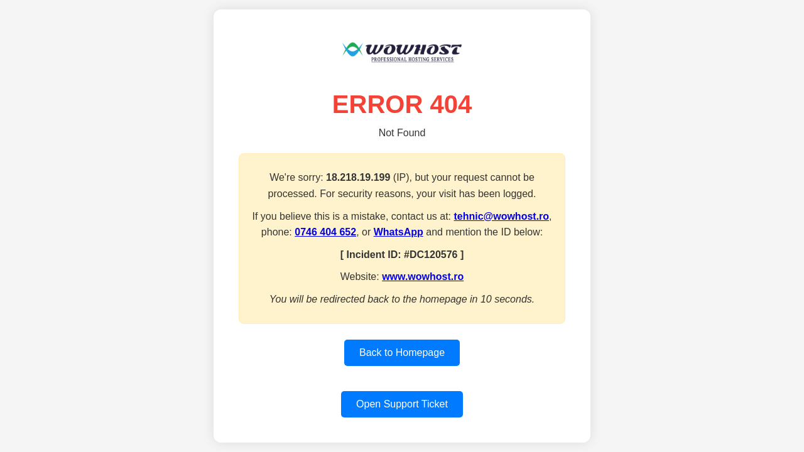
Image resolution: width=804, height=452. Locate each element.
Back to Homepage (402, 352)
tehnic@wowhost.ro (501, 216)
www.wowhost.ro (423, 276)
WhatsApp (398, 232)
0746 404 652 (325, 232)
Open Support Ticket (402, 404)
